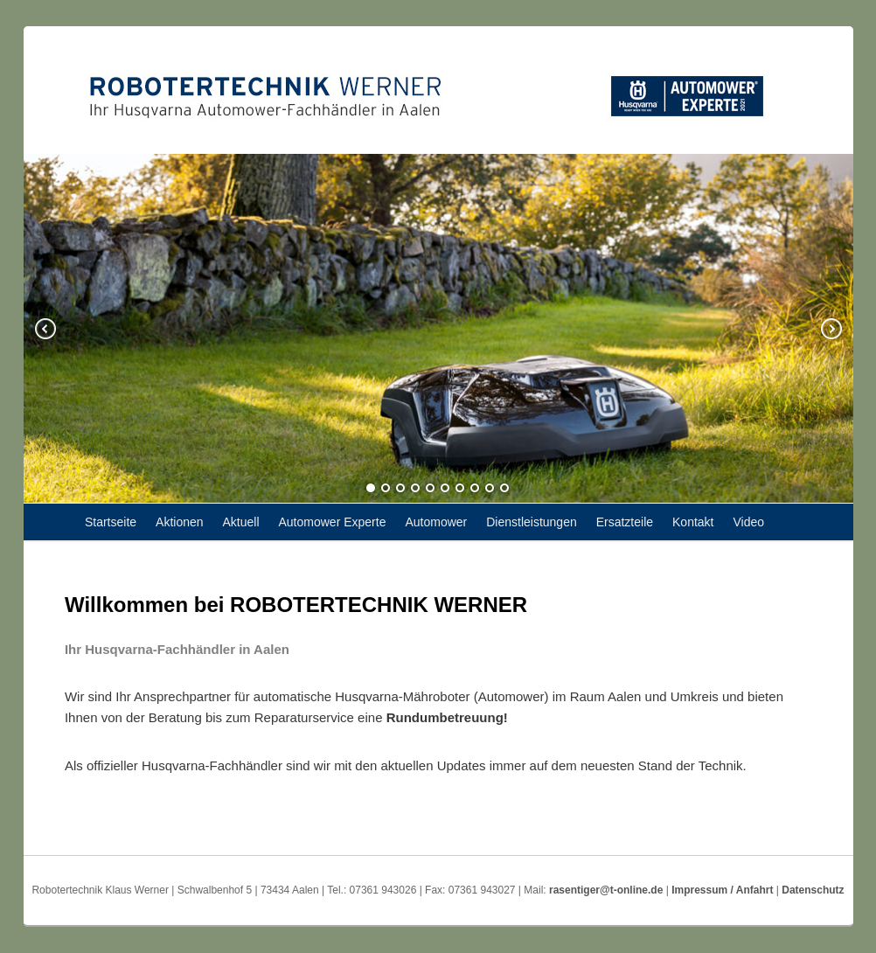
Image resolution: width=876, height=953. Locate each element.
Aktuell (241, 522)
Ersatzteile (624, 522)
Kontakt (692, 522)
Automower (436, 522)
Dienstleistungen (531, 522)
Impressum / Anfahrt (722, 890)
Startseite (110, 522)
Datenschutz (813, 890)
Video (748, 522)
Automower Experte (332, 522)
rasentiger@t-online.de (606, 890)
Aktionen (179, 522)
